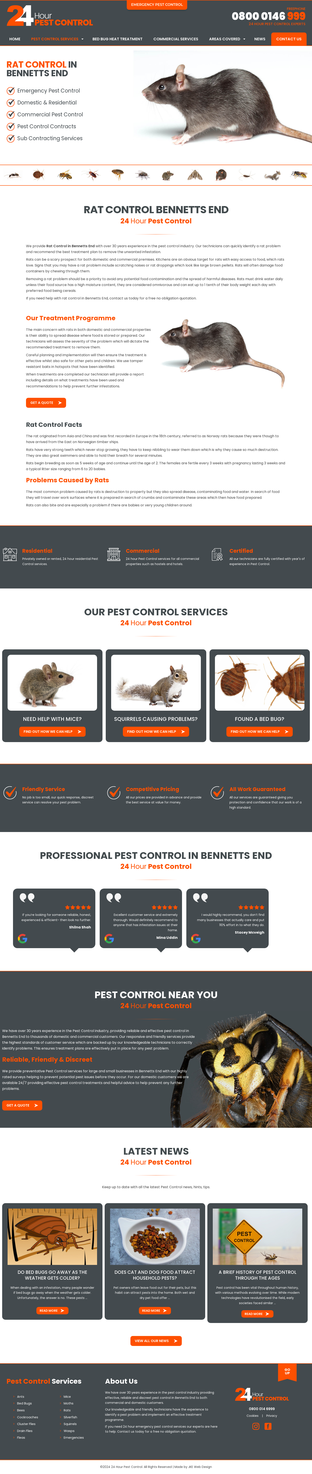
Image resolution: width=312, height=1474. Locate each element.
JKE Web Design (200, 1467)
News (259, 39)
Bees (21, 1410)
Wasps (69, 1431)
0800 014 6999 (262, 1408)
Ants (20, 1396)
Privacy (271, 1416)
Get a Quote (41, 402)
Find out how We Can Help (48, 731)
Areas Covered (224, 39)
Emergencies (74, 1437)
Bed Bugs (24, 1403)
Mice (67, 1396)
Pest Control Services (54, 39)
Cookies (252, 1416)
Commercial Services (175, 39)
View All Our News (152, 1340)
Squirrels (70, 1424)
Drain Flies (24, 1431)
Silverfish (70, 1417)
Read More (49, 1310)
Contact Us (289, 39)
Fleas (21, 1437)
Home (14, 39)
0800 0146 (269, 16)
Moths (68, 1403)
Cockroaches (27, 1417)
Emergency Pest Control (157, 5)
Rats (67, 1410)
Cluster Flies (26, 1424)
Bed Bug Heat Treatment (118, 39)
